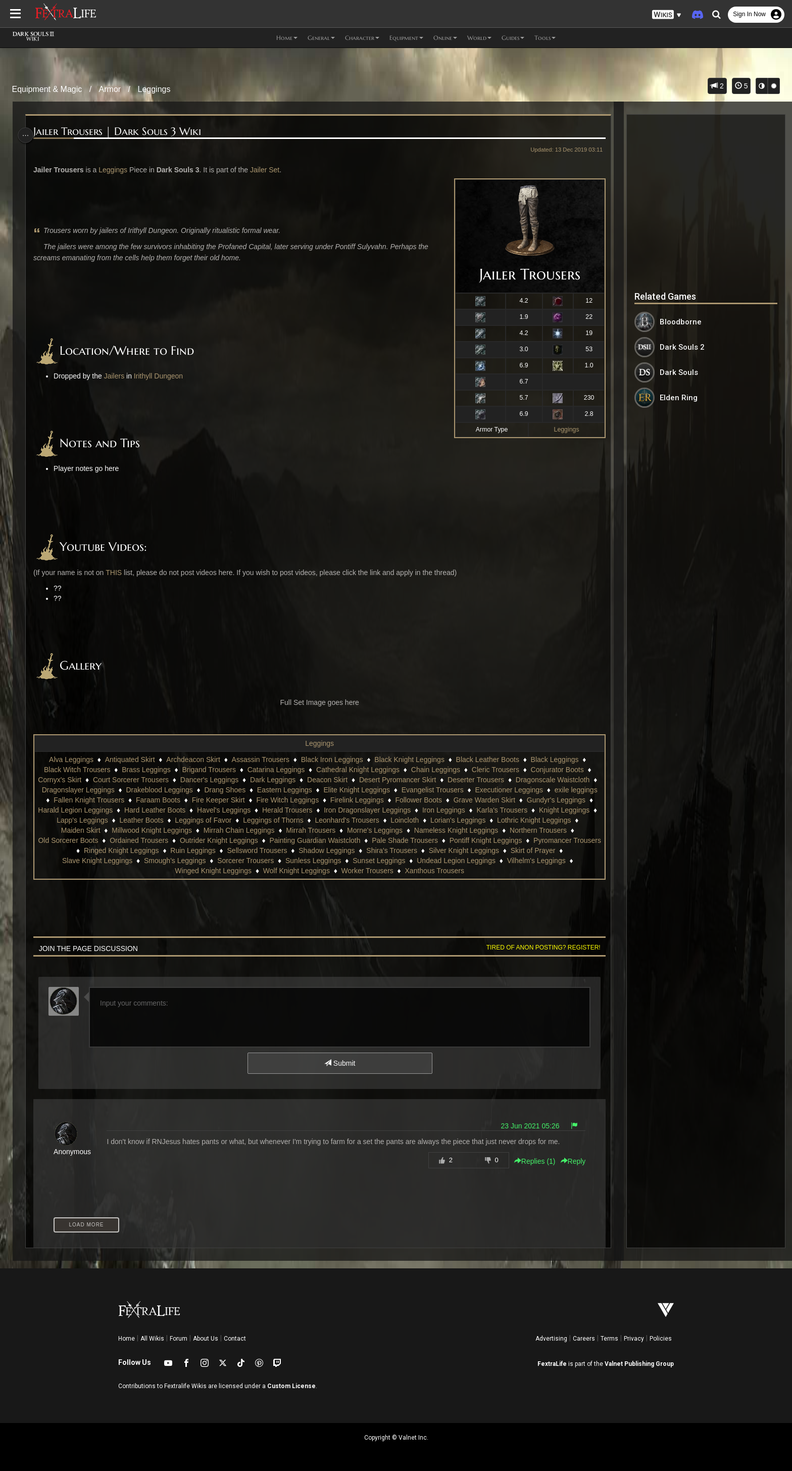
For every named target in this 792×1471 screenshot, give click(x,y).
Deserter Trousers (481, 780)
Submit (339, 1063)
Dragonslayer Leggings (104, 790)
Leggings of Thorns (383, 820)
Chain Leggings (435, 770)
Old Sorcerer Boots (141, 840)
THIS (118, 572)
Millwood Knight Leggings (234, 830)
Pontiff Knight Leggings (558, 840)
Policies (661, 1338)
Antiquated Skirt (130, 759)
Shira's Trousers (458, 850)
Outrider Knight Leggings (292, 840)
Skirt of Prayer (90, 861)
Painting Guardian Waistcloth (387, 840)
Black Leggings (554, 759)
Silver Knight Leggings (531, 850)
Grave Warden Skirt (540, 800)
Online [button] (445, 37)
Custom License (291, 1386)
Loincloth (515, 820)
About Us (205, 1338)
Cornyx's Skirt (64, 780)
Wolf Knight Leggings (331, 871)
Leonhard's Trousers (457, 820)
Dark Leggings (278, 780)
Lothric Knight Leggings (94, 830)
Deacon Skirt (332, 780)
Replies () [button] (529, 1161)
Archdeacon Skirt (193, 759)
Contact (235, 1338)
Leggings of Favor (313, 820)
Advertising (551, 1338)
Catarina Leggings (276, 770)
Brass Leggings (145, 770)
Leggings (154, 89)
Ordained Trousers (212, 840)
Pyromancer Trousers (105, 850)
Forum (178, 1338)
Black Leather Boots (486, 759)
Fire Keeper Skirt (274, 800)
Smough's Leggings (238, 861)
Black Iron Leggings (332, 759)
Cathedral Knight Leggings (357, 770)
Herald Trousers (384, 810)
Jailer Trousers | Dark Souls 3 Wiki (122, 131)
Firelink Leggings (413, 800)
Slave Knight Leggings (160, 861)
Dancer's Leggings (214, 780)
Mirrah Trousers (393, 830)
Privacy (634, 1338)
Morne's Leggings (456, 830)
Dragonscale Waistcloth (558, 780)
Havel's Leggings (321, 810)
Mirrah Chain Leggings (321, 830)
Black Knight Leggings (409, 759)
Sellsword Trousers (324, 850)
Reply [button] (567, 1161)
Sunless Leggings (376, 861)
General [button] (321, 37)
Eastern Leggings (310, 790)
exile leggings (76, 800)
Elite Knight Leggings (383, 790)
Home (126, 1338)
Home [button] (287, 37)
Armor (110, 89)
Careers (584, 1338)
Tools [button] (545, 37)
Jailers (118, 376)
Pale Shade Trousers (478, 840)
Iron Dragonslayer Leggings (464, 810)
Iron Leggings (540, 810)
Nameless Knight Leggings (538, 830)
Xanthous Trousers (469, 871)
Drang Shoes (251, 790)
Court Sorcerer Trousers (136, 780)
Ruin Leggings (260, 850)
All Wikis (152, 1338)
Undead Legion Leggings (518, 861)
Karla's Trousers (67, 820)
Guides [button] (513, 37)
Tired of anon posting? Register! (538, 947)
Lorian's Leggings (568, 820)
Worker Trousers (402, 871)
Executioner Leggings (536, 790)
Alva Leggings (70, 759)
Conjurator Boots (556, 770)
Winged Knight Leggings (248, 871)
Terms (609, 1338)
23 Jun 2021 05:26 (525, 1126)
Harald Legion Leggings (172, 810)
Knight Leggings (130, 820)
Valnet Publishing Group (639, 1363)
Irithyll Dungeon (163, 376)
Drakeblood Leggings (186, 790)
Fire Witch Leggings (343, 800)
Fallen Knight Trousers (145, 800)
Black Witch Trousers (76, 770)
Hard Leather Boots (251, 810)
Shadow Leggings (394, 850)
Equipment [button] (406, 37)
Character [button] (362, 37)
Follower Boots (474, 800)
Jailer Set (268, 170)
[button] (666, 15)
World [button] (479, 37)
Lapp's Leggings (192, 820)
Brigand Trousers (208, 770)
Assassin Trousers (259, 759)
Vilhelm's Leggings (168, 871)
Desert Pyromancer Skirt (402, 780)
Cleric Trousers (495, 770)
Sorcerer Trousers (308, 861)
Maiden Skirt (162, 830)
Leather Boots (251, 820)
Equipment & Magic (47, 89)
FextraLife (552, 1363)
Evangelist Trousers (459, 790)
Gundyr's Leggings (94, 810)
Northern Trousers (71, 840)
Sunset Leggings (441, 861)
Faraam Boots (214, 800)
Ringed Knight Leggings (188, 850)
